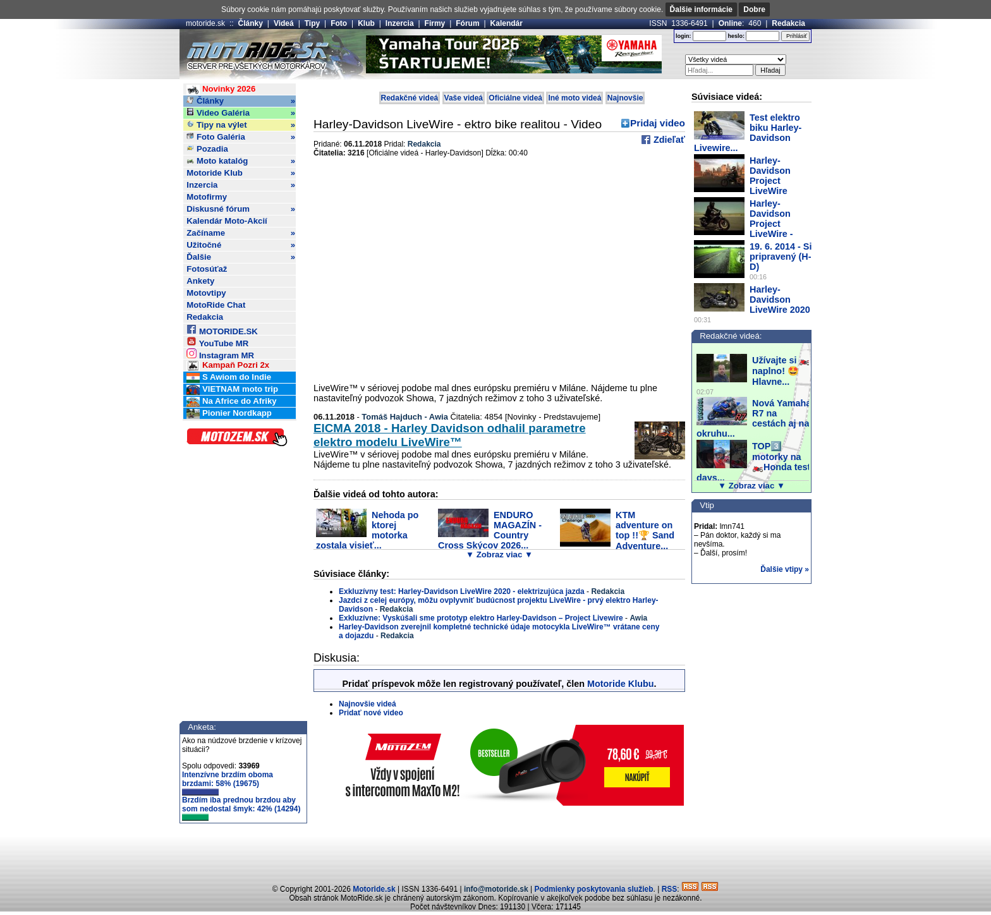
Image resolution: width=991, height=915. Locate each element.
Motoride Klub (240, 173)
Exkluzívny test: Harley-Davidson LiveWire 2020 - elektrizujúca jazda (462, 591)
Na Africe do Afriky (231, 401)
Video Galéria (240, 113)
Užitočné (240, 245)
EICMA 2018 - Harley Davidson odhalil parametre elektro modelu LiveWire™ (449, 435)
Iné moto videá (574, 98)
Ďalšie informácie (701, 9)
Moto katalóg (240, 161)
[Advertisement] (495, 855)
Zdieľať (668, 140)
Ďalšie (240, 257)
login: (683, 36)
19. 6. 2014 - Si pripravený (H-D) (781, 256)
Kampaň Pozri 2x (227, 365)
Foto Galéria (240, 137)
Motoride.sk (374, 889)
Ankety (200, 281)
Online (730, 23)
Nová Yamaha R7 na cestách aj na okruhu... (753, 418)
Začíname (240, 233)
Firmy (435, 23)
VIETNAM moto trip (232, 389)
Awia (638, 618)
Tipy (312, 23)
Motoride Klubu (620, 684)
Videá (284, 23)
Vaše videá (463, 98)
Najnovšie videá (367, 704)
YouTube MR (217, 341)
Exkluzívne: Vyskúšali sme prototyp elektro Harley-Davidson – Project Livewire (481, 618)
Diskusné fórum (240, 209)
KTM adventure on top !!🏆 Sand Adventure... (645, 530)
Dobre (754, 9)
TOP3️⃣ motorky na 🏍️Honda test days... (753, 462)
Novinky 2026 (220, 89)
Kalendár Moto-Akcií (226, 221)
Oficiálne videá (515, 98)
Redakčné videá (410, 98)
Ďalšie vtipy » (784, 569)
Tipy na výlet (240, 125)
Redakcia (788, 23)
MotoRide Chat (215, 305)
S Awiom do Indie (228, 377)
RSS (670, 889)
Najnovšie (625, 98)
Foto (339, 23)
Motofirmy (206, 197)
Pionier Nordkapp (229, 413)
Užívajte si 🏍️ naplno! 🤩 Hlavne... (781, 371)
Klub (366, 23)
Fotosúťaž (206, 269)
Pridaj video (657, 123)
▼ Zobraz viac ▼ (499, 554)
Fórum (467, 23)
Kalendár (506, 23)
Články (250, 23)
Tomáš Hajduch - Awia (405, 416)
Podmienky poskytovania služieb (593, 889)
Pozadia (207, 149)
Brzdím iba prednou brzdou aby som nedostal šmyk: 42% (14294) (241, 808)
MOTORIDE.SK (221, 329)
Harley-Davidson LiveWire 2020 (780, 299)
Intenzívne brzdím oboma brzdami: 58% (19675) (227, 783)
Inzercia (400, 23)
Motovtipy (206, 293)
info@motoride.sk (496, 889)
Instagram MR (220, 353)
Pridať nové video (371, 712)
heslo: (736, 36)
